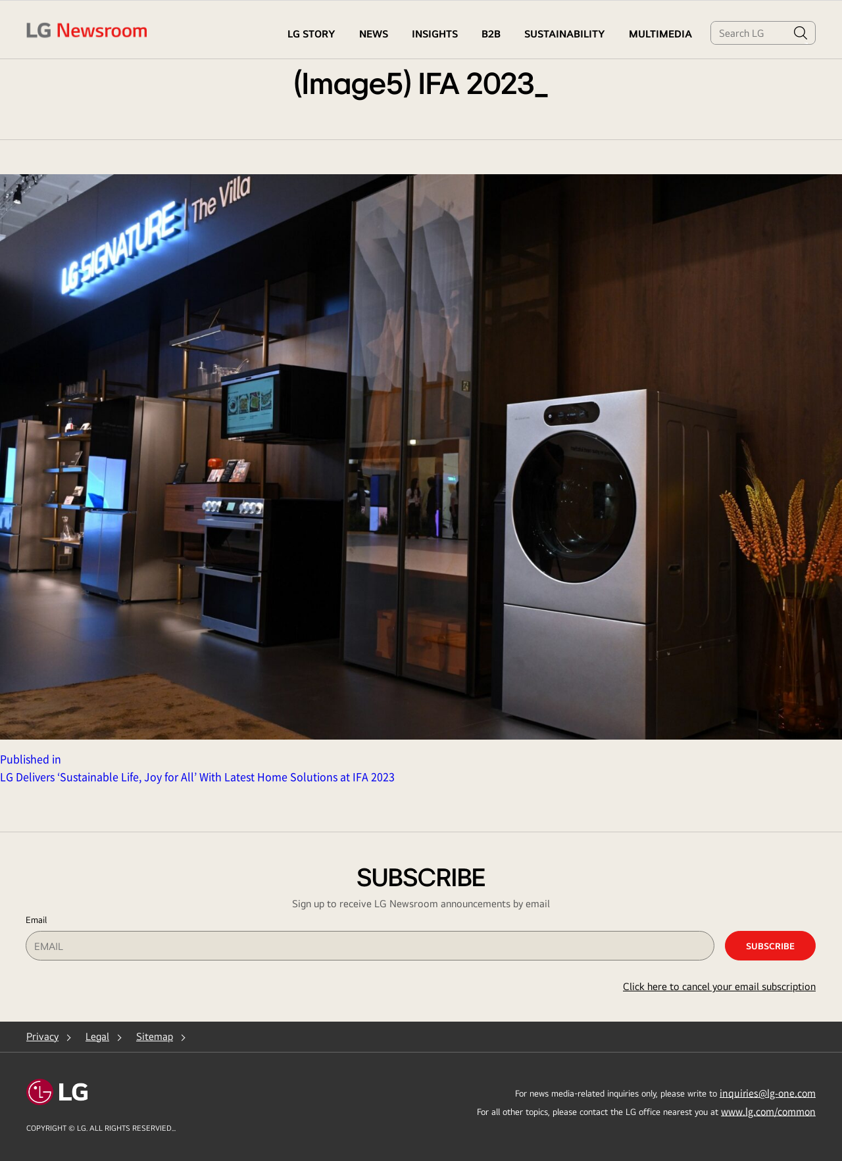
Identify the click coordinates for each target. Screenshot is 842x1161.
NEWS (373, 34)
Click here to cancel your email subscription (719, 986)
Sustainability (564, 34)
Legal (97, 1036)
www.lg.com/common (768, 1111)
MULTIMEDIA (660, 34)
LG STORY (311, 34)
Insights (435, 34)
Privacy (42, 1036)
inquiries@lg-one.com (768, 1092)
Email (36, 919)
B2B (491, 34)
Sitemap (154, 1036)
